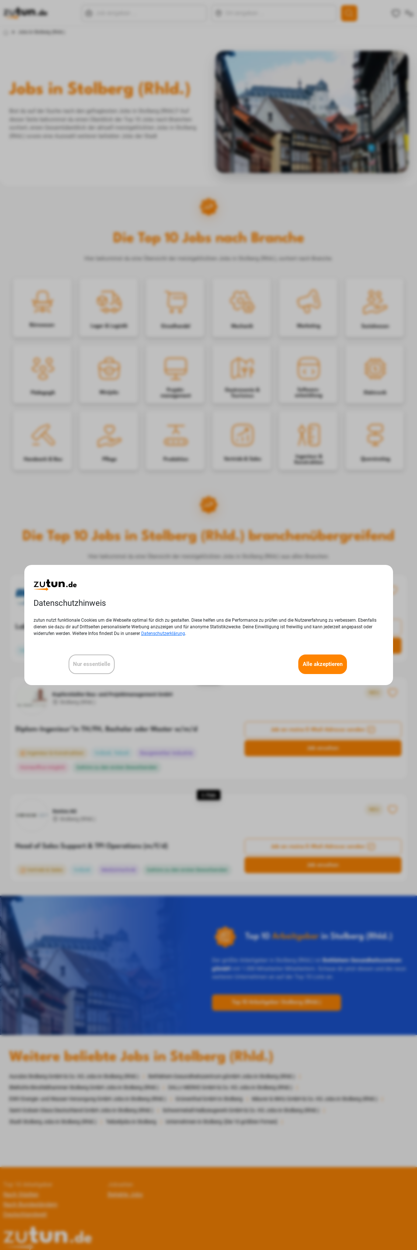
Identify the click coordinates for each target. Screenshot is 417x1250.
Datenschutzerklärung (163, 633)
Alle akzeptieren (323, 664)
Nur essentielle (91, 664)
